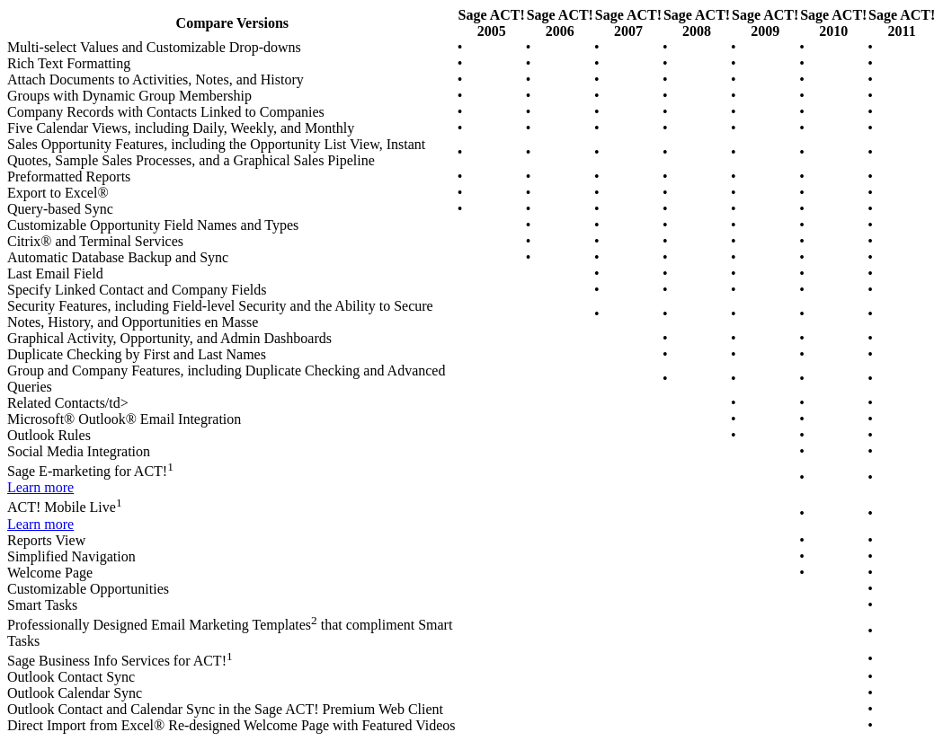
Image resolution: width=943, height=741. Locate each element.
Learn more (40, 487)
